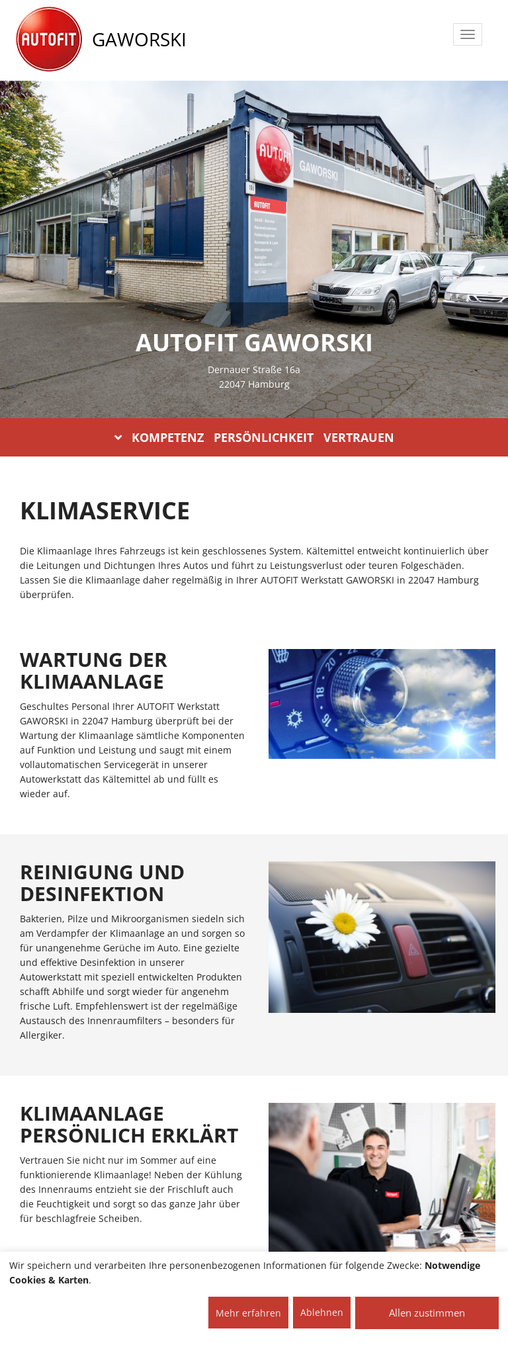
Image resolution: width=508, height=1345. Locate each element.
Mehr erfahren (248, 1313)
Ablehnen (321, 1312)
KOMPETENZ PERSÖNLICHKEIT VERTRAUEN (254, 437)
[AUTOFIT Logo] (49, 39)
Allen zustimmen (427, 1312)
